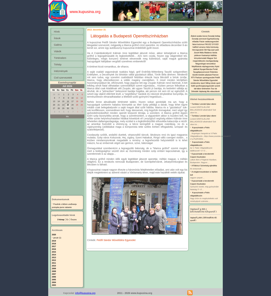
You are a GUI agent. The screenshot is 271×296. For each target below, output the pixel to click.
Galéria (58, 44)
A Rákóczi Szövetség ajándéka (204, 166)
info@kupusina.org (85, 293)
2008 (54, 271)
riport (203, 83)
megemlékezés (199, 61)
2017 (54, 246)
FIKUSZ (208, 44)
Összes (74, 219)
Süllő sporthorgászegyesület (203, 86)
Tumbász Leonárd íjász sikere (204, 104)
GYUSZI (215, 44)
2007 (54, 274)
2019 (54, 241)
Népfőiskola (197, 66)
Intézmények (61, 71)
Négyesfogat (200, 64)
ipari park (215, 50)
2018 (54, 244)
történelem (206, 89)
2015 (54, 252)
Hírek (57, 31)
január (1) (57, 238)
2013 (54, 257)
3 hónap (60, 219)
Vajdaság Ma (204, 91)
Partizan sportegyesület (205, 77)
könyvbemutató (200, 58)
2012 (54, 260)
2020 (54, 235)
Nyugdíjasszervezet (201, 72)
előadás (195, 41)
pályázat (208, 75)
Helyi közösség (212, 47)
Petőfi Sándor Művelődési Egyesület (116, 240)
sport (218, 83)
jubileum (198, 55)
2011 (54, 263)
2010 (54, 266)
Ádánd (194, 36)
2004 (54, 282)
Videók (57, 51)
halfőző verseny (199, 47)
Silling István (210, 83)
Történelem (60, 58)
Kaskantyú (206, 55)
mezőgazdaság (212, 61)
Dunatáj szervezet (199, 39)
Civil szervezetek (63, 77)
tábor (199, 89)
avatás (199, 36)
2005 (54, 280)
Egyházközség (213, 39)
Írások (57, 38)
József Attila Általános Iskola (205, 53)
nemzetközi (211, 64)
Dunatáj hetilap (214, 36)
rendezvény (196, 83)
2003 (54, 285)
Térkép (58, 64)
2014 (54, 255)
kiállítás (214, 55)
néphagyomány (208, 66)
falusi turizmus (198, 44)
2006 (54, 277)
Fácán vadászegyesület (209, 41)
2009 (54, 268)
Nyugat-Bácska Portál (209, 69)
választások (215, 91)
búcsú (205, 36)
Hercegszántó (198, 50)
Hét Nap (207, 50)
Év (67, 219)
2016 (54, 249)
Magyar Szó (212, 58)
